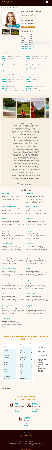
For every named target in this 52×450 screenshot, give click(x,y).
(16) (23, 347)
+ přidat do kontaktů (28, 26)
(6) (6, 366)
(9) (6, 352)
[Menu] (50, 2)
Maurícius (18, 431)
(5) (22, 352)
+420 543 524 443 (29, 22)
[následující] (47, 107)
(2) (6, 359)
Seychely (28, 431)
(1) (6, 354)
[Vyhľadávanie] (47, 2)
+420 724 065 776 (18, 409)
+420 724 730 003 (35, 409)
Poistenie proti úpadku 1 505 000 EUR (26, 449)
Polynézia (33, 431)
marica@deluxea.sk (27, 421)
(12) (21, 364)
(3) (6, 361)
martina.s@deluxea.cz (19, 407)
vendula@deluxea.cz (30, 23)
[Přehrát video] (14, 26)
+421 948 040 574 (27, 423)
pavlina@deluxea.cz (36, 407)
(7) (6, 350)
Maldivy (23, 431)
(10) (22, 366)
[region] (26, 107)
